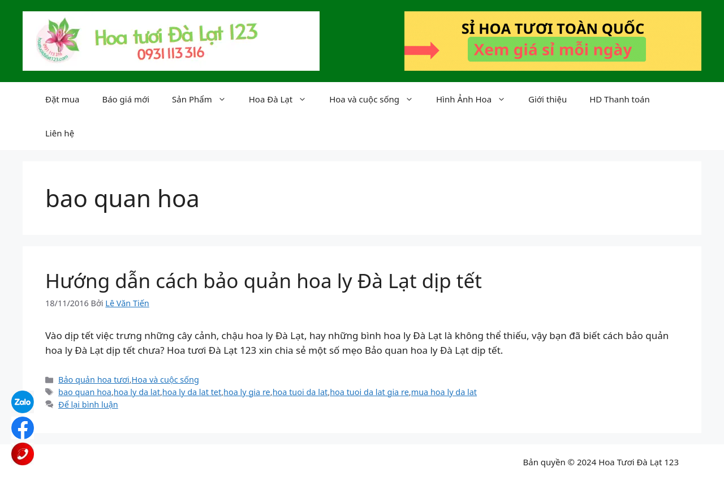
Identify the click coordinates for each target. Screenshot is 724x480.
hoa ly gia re (246, 392)
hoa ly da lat (137, 392)
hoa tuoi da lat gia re (369, 392)
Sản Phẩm (205, 99)
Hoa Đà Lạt (283, 99)
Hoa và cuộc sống (377, 99)
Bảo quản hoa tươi (94, 379)
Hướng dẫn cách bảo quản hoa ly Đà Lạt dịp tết (263, 280)
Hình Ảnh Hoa (476, 99)
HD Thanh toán (619, 99)
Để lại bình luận (88, 404)
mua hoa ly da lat (444, 392)
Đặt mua (62, 99)
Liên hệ (59, 133)
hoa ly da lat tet (191, 392)
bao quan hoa (84, 392)
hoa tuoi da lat (300, 392)
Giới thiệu (547, 99)
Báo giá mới (125, 99)
